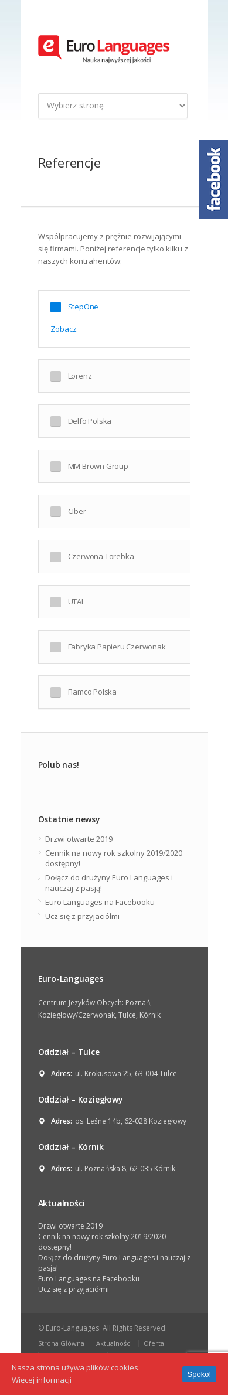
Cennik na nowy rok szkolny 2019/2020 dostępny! (113, 858)
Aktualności (114, 1343)
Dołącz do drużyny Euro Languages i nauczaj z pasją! (109, 882)
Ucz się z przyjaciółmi (82, 916)
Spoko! (199, 1374)
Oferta (154, 1343)
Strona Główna (61, 1343)
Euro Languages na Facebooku (100, 902)
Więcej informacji (42, 1379)
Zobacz (63, 329)
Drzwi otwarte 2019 (79, 838)
